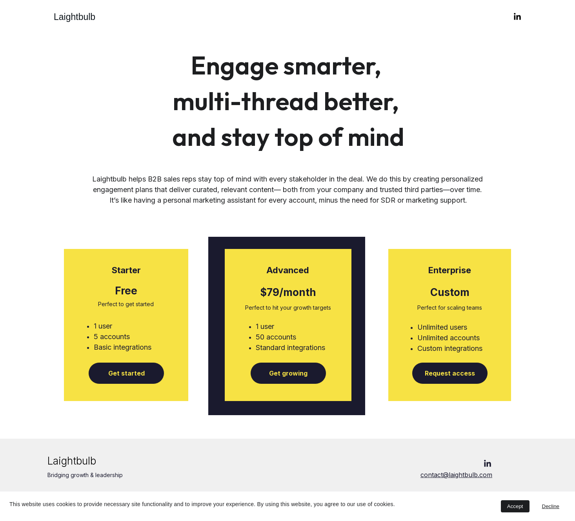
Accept (515, 506)
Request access (450, 373)
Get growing (288, 373)
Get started (126, 373)
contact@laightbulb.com (456, 475)
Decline (550, 506)
